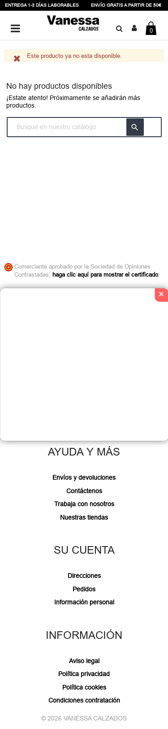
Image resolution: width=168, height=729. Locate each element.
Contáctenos (84, 491)
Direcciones (84, 575)
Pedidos (84, 589)
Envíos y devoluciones (84, 477)
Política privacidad (84, 673)
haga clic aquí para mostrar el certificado (105, 274)
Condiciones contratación (84, 700)
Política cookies (84, 687)
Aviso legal (84, 660)
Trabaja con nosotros (84, 504)
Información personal (84, 602)
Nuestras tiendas (84, 517)
